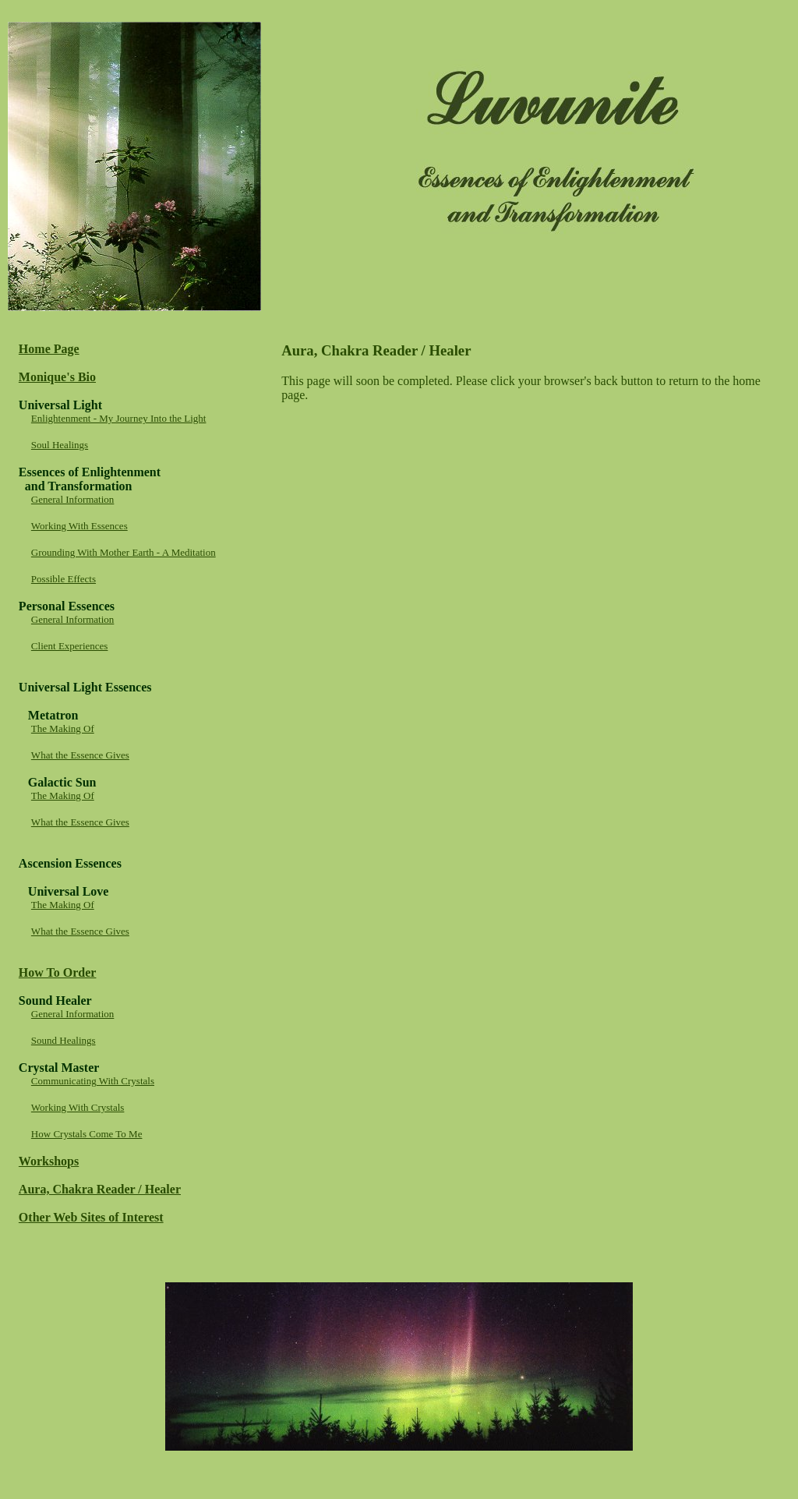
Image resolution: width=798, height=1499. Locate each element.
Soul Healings (59, 445)
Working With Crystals (78, 1107)
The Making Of (62, 728)
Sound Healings (63, 1040)
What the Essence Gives (80, 755)
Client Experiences (69, 646)
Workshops (49, 1161)
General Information (72, 499)
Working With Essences (79, 526)
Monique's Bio (57, 377)
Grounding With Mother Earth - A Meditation (123, 552)
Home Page (49, 348)
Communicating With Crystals (92, 1081)
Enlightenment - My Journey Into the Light (119, 418)
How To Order (58, 972)
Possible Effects (63, 579)
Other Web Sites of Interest (91, 1217)
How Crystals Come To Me (87, 1134)
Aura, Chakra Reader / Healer (100, 1189)
